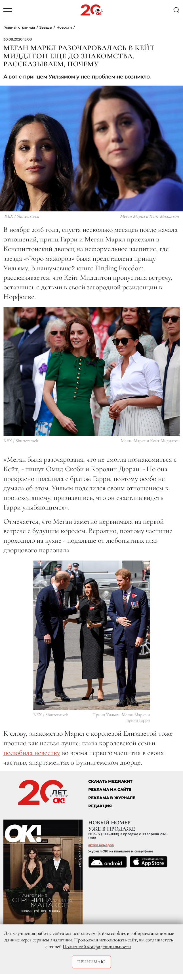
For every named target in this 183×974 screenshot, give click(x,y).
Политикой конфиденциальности (97, 946)
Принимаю (91, 962)
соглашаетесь (159, 940)
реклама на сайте (109, 790)
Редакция (100, 806)
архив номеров (101, 845)
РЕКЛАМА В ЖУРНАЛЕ (111, 798)
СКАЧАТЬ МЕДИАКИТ (110, 781)
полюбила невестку (31, 752)
